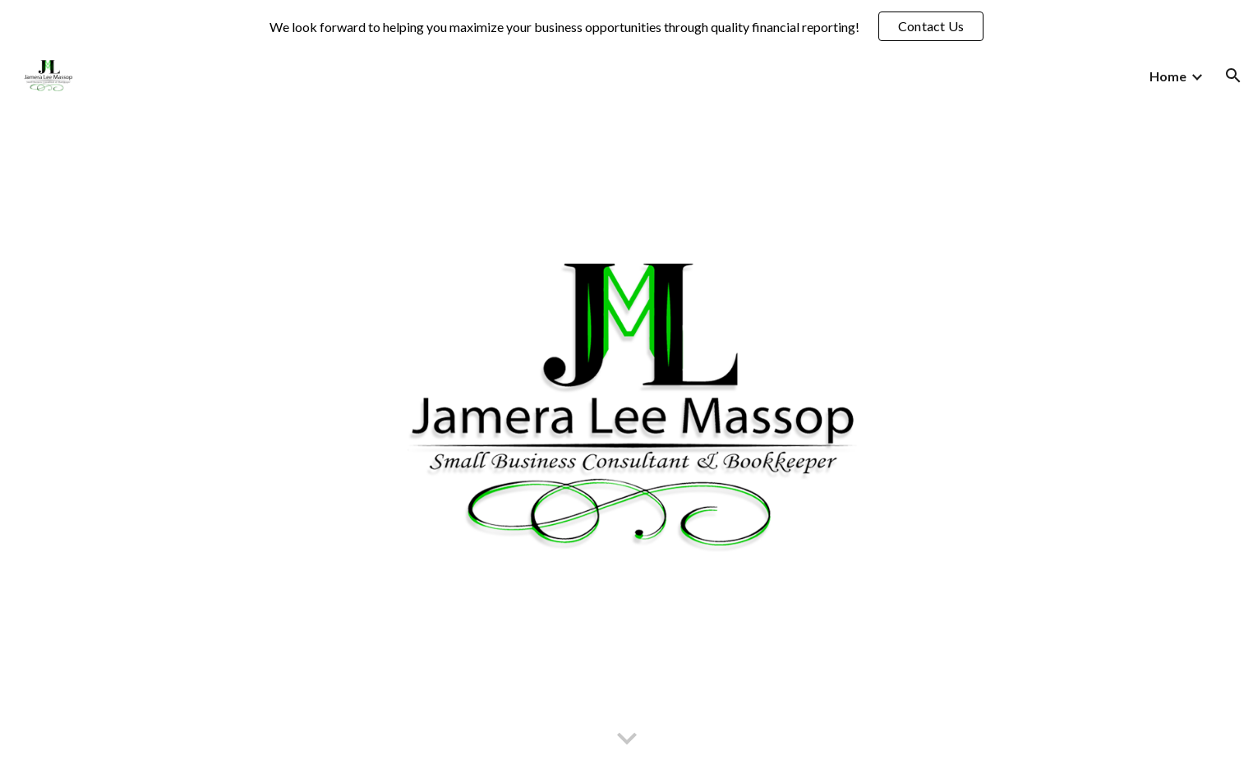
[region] (626, 26)
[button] (1233, 75)
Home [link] (1167, 76)
